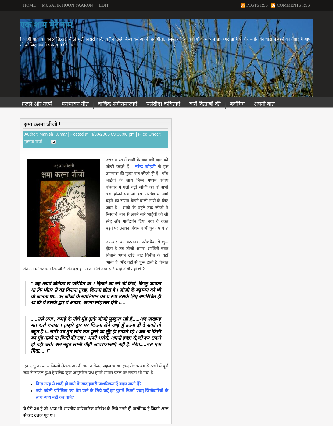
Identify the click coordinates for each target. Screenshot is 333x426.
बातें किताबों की (205, 104)
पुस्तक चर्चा (33, 141)
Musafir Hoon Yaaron (67, 5)
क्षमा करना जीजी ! (41, 124)
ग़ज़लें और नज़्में (37, 104)
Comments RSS (293, 5)
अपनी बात (264, 104)
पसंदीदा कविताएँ (163, 104)
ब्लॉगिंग (237, 104)
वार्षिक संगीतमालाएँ (117, 104)
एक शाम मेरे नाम (46, 25)
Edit (104, 5)
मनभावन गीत (75, 104)
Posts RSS (257, 5)
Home (29, 5)
